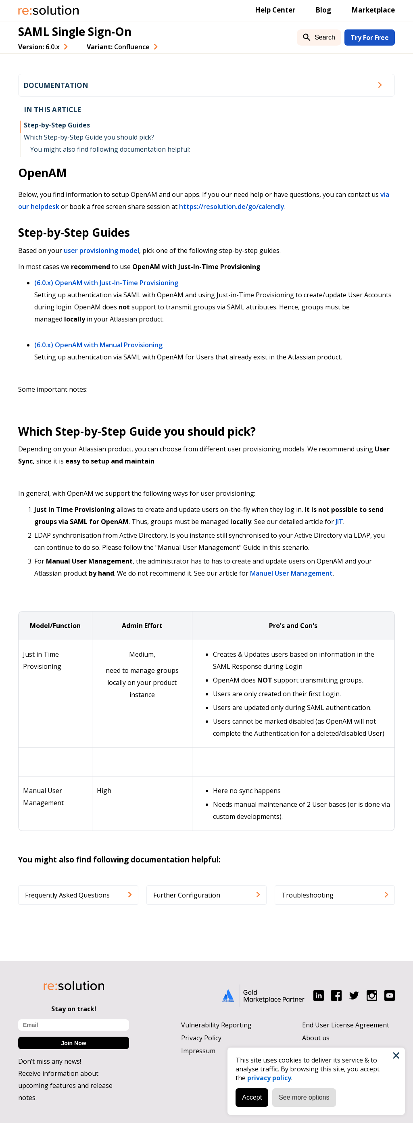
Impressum (198, 1050)
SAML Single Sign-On (74, 31)
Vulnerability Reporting (216, 1025)
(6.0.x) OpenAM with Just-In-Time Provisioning (106, 282)
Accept (252, 1097)
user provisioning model (101, 250)
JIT (339, 521)
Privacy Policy (201, 1037)
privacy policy (269, 1077)
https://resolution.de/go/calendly (231, 206)
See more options (304, 1097)
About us (316, 1037)
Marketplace (373, 10)
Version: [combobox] (39, 46)
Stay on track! (73, 1008)
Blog (323, 10)
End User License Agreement (345, 1025)
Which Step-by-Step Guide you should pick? (89, 137)
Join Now (73, 1043)
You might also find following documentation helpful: (110, 149)
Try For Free (369, 37)
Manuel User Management (291, 573)
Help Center (275, 10)
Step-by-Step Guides (57, 125)
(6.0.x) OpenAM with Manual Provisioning (98, 344)
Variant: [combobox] (118, 46)
